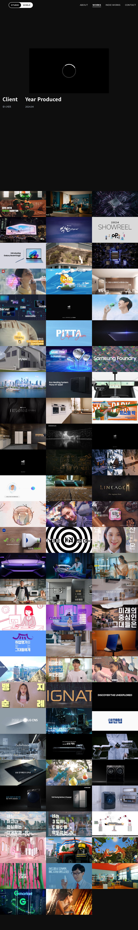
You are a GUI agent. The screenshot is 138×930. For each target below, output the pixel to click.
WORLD (26, 5)
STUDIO (15, 5)
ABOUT (84, 5)
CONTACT (130, 5)
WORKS (97, 5)
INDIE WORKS (113, 5)
